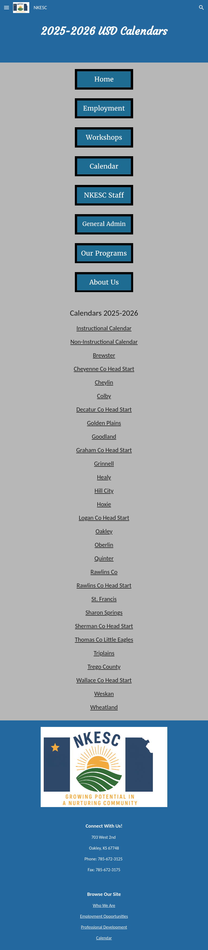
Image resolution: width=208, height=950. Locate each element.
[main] (104, 31)
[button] (6, 7)
